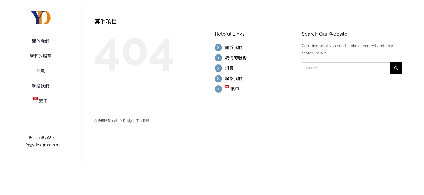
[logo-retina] (40, 11)
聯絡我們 (233, 78)
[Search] (396, 68)
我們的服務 (236, 57)
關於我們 (233, 47)
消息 (229, 68)
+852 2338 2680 (40, 137)
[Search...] (346, 68)
